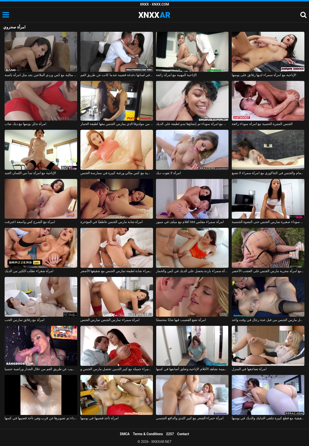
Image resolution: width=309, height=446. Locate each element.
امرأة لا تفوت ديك (168, 173)
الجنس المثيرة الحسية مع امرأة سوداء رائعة (262, 124)
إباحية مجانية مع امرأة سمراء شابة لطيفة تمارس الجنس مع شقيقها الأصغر (116, 271)
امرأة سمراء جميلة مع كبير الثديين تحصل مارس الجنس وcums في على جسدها (116, 369)
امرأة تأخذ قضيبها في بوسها (99, 418)
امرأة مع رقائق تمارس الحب (24, 320)
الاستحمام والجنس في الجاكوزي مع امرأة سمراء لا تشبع (268, 173)
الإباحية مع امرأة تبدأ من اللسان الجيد (30, 173)
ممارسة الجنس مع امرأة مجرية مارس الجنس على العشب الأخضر (268, 271)
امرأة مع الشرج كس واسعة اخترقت (30, 222)
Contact (183, 434)
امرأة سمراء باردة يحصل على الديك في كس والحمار (192, 271)
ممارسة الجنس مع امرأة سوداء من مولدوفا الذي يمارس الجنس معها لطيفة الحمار (116, 124)
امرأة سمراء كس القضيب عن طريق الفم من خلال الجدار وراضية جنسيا (41, 369)
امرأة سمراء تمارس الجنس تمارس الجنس (110, 320)
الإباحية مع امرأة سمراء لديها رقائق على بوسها (264, 75)
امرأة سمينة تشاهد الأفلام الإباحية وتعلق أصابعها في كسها (192, 369)
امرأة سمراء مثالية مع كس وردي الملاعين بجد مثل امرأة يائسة (41, 75)
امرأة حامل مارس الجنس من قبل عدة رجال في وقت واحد (268, 320)
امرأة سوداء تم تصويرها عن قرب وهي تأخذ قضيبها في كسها (41, 418)
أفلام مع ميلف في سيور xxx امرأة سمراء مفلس (190, 222)
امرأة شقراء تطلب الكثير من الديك (29, 271)
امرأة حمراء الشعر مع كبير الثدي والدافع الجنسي (189, 418)
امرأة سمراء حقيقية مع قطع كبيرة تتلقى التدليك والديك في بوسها (268, 418)
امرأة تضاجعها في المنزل (249, 369)
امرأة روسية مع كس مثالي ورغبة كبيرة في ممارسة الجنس (116, 173)
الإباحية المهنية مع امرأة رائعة (176, 75)
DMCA (125, 434)
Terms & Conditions (148, 434)
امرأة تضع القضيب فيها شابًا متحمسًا (181, 320)
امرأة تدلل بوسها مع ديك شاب (25, 124)
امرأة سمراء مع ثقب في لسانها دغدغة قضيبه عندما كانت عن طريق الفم (116, 75)
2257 (170, 434)
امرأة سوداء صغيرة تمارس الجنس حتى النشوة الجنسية (268, 222)
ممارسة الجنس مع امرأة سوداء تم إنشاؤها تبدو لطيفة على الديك (192, 124)
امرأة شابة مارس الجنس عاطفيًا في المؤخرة (111, 222)
